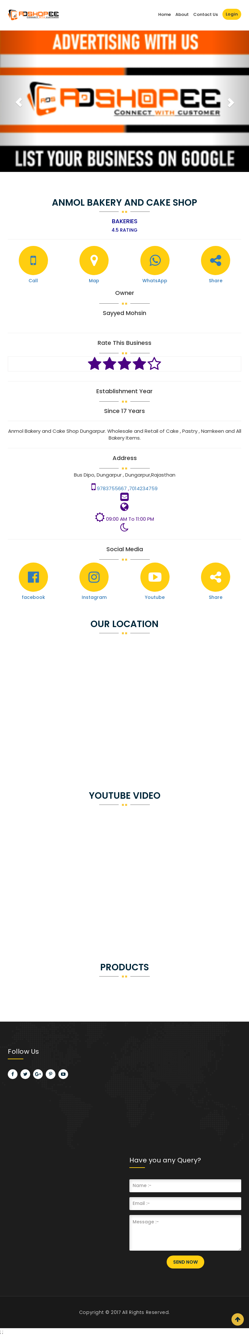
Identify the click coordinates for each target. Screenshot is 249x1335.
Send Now (185, 1262)
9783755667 (112, 488)
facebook (33, 597)
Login (232, 14)
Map (94, 280)
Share (215, 280)
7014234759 (143, 488)
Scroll (237, 1319)
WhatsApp (154, 280)
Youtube (155, 597)
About (182, 14)
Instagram (94, 597)
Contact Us (205, 14)
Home (164, 14)
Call (33, 280)
